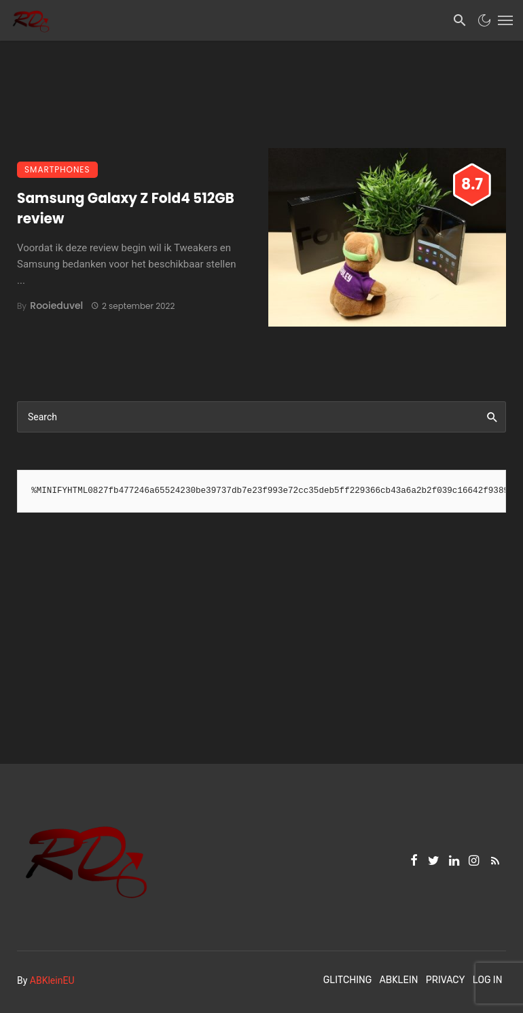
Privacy (445, 980)
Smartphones (57, 169)
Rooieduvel (56, 305)
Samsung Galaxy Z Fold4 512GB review (125, 208)
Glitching (347, 980)
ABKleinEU (52, 980)
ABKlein (398, 980)
